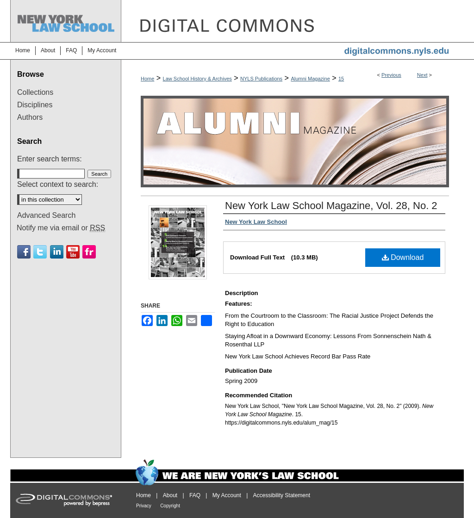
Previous (391, 75)
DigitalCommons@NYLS (292, 21)
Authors (30, 117)
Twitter (40, 252)
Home (147, 78)
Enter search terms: (49, 159)
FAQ (194, 495)
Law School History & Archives (197, 78)
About (170, 495)
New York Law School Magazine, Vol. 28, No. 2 (331, 205)
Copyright (170, 505)
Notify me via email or (61, 228)
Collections (35, 92)
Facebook (24, 252)
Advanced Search (46, 215)
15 (341, 78)
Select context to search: (57, 184)
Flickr (89, 252)
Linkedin (56, 252)
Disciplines (34, 105)
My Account (226, 495)
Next (422, 75)
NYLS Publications (261, 78)
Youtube (73, 252)
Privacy (143, 505)
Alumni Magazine (310, 78)
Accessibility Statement (281, 495)
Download (403, 257)
